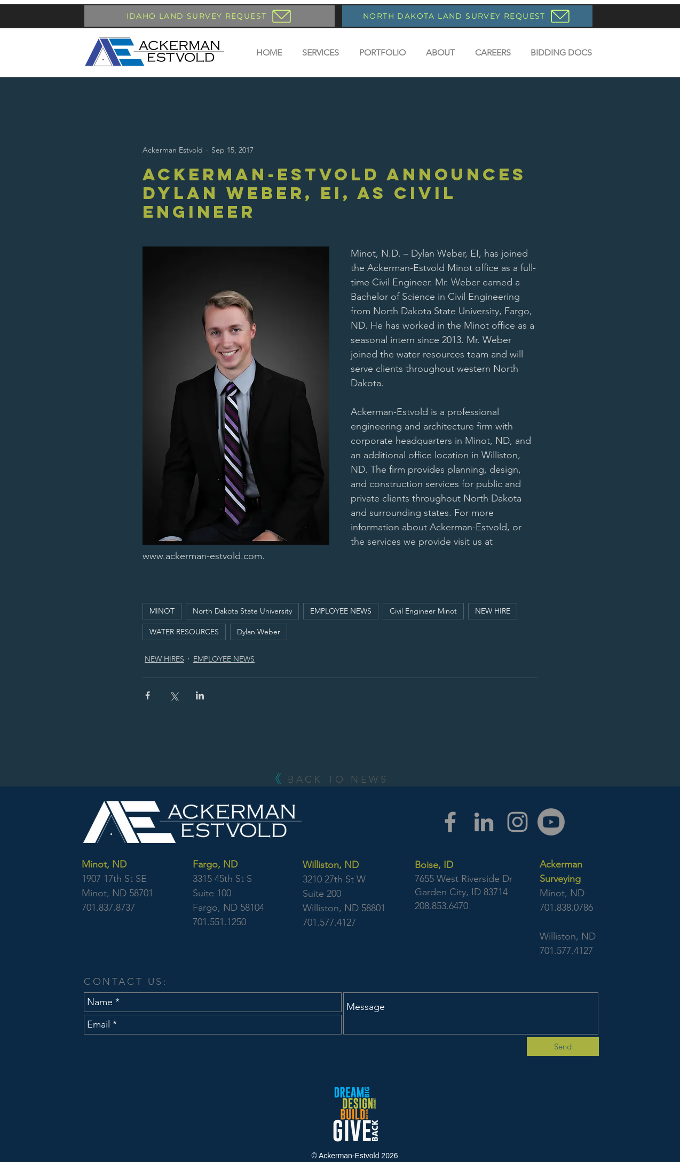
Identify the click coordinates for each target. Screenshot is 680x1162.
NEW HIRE (492, 611)
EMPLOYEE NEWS (340, 611)
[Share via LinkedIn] (200, 695)
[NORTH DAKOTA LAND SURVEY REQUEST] (467, 16)
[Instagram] (517, 821)
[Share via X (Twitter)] (174, 695)
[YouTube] (551, 821)
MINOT (162, 611)
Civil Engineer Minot (423, 611)
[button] (320, 52)
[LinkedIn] (483, 821)
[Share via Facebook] (148, 695)
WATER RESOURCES (184, 631)
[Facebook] (450, 821)
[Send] (563, 1046)
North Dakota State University (242, 611)
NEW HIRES (164, 659)
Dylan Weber (258, 631)
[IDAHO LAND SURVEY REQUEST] (209, 16)
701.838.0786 (566, 907)
